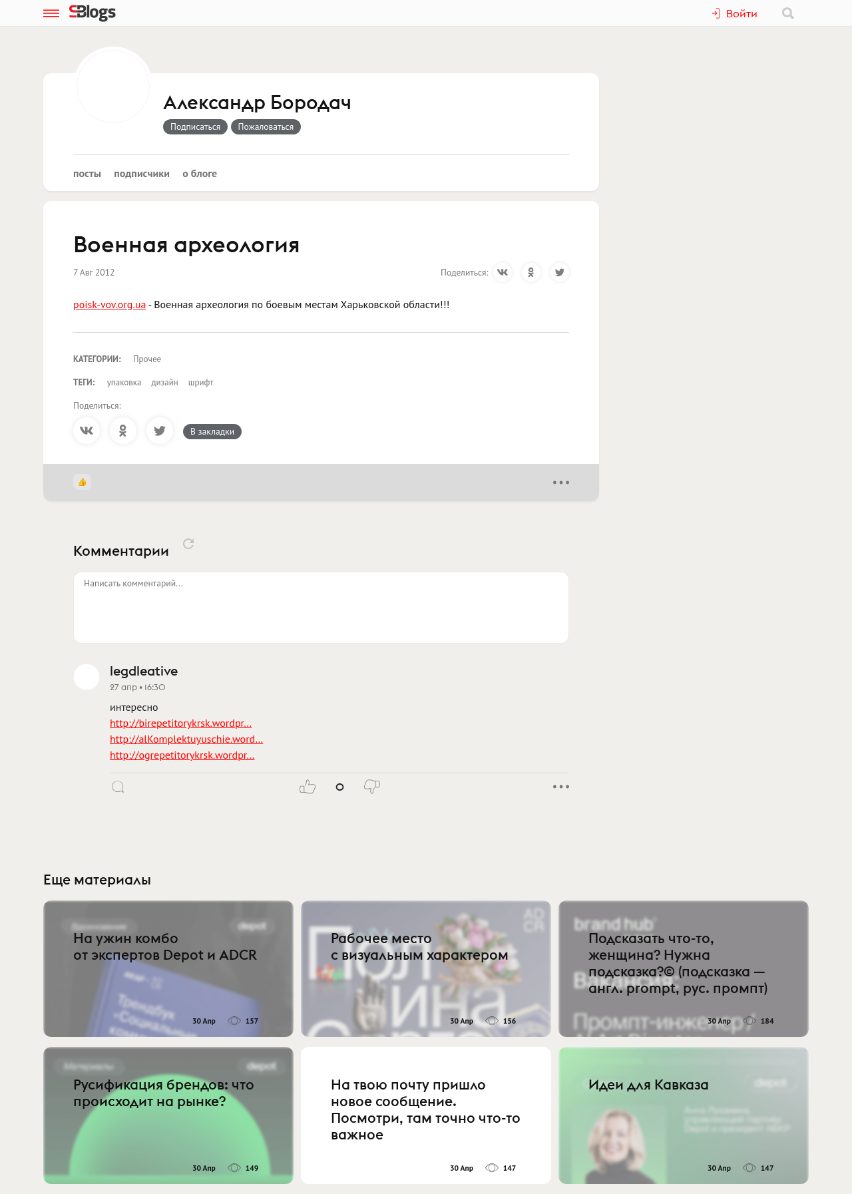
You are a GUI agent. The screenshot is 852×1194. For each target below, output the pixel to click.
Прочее (147, 359)
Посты (87, 173)
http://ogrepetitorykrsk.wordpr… (182, 754)
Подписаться (195, 126)
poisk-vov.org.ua (109, 304)
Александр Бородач (257, 103)
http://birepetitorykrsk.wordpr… (181, 722)
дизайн (164, 382)
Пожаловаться (266, 126)
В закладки (212, 431)
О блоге (199, 173)
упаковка (124, 382)
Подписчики (142, 173)
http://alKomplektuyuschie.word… (186, 738)
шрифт (201, 382)
